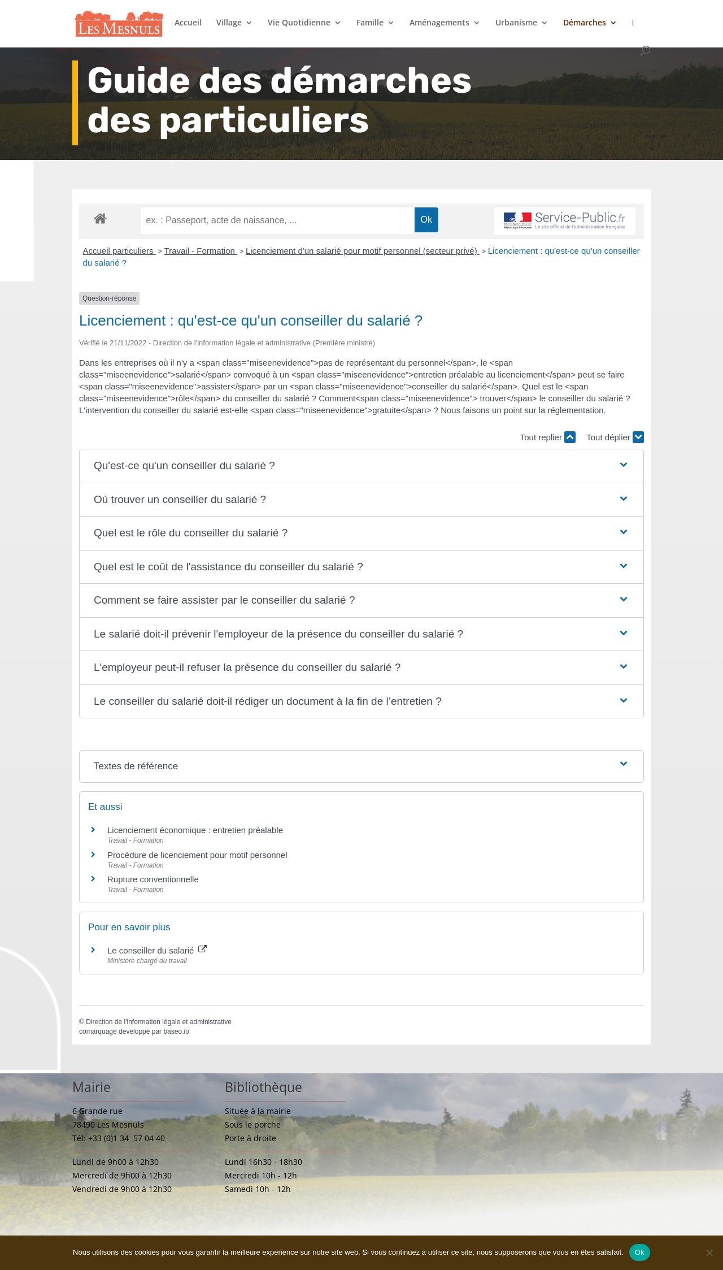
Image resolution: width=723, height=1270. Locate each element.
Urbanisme (516, 23)
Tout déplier (615, 437)
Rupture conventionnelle (153, 879)
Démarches (584, 23)
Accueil (188, 23)
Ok (639, 1252)
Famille (370, 23)
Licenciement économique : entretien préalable (195, 830)
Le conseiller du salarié (157, 950)
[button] (361, 466)
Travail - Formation (200, 250)
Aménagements (439, 23)
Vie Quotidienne (299, 23)
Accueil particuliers (119, 250)
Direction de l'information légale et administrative (159, 1022)
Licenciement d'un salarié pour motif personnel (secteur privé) (363, 250)
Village (229, 23)
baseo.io (176, 1031)
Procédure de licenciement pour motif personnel (197, 855)
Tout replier (548, 437)
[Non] (709, 1252)
